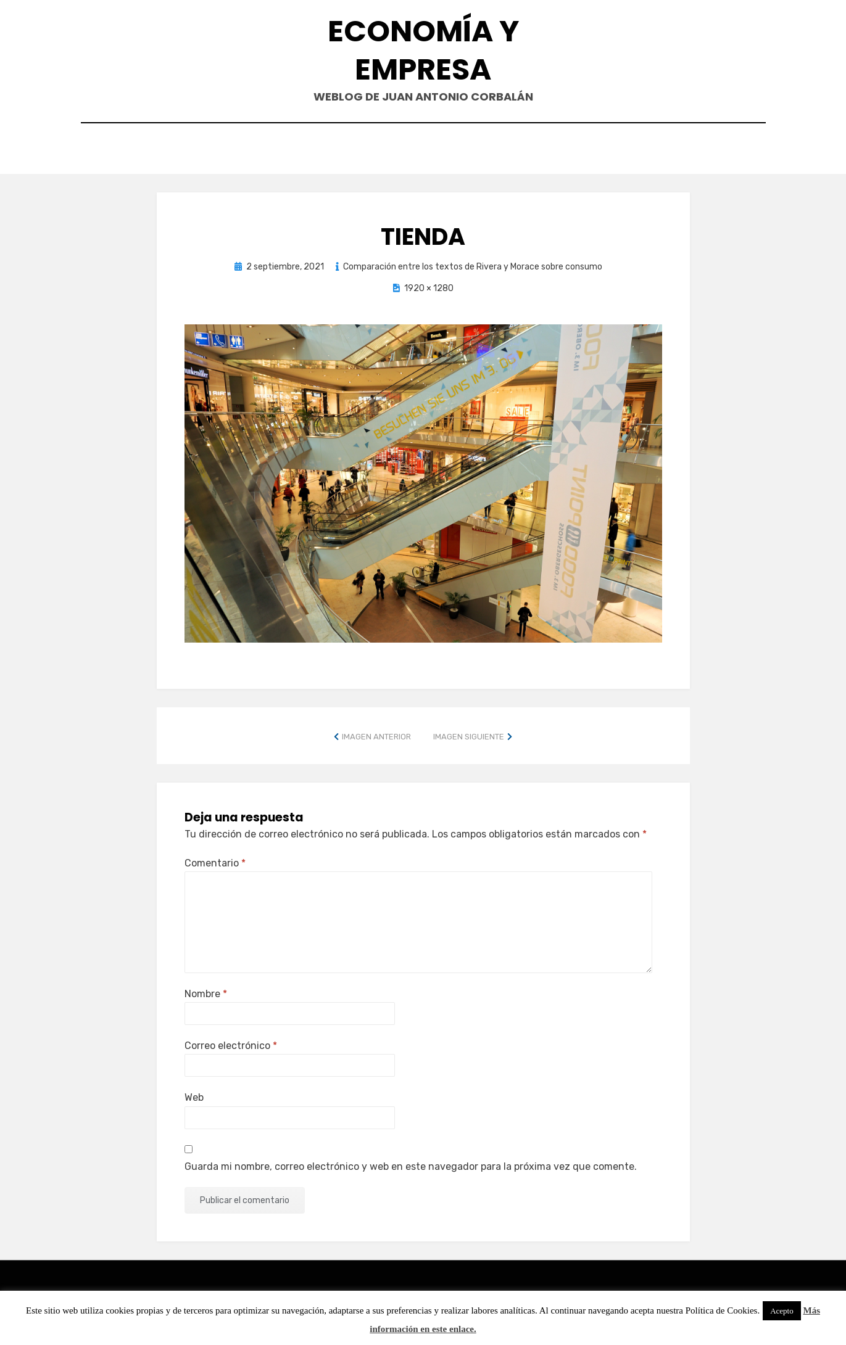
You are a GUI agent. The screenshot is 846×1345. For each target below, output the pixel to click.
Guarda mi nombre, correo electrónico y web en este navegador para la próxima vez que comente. (411, 1163)
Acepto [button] (782, 1310)
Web (194, 1095)
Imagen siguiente (468, 733)
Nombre (206, 991)
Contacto (366, 150)
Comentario (215, 860)
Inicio (301, 150)
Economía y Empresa (423, 50)
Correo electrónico (231, 1043)
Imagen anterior (376, 733)
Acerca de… (530, 150)
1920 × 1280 (429, 286)
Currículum (447, 150)
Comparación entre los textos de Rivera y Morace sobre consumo (472, 263)
